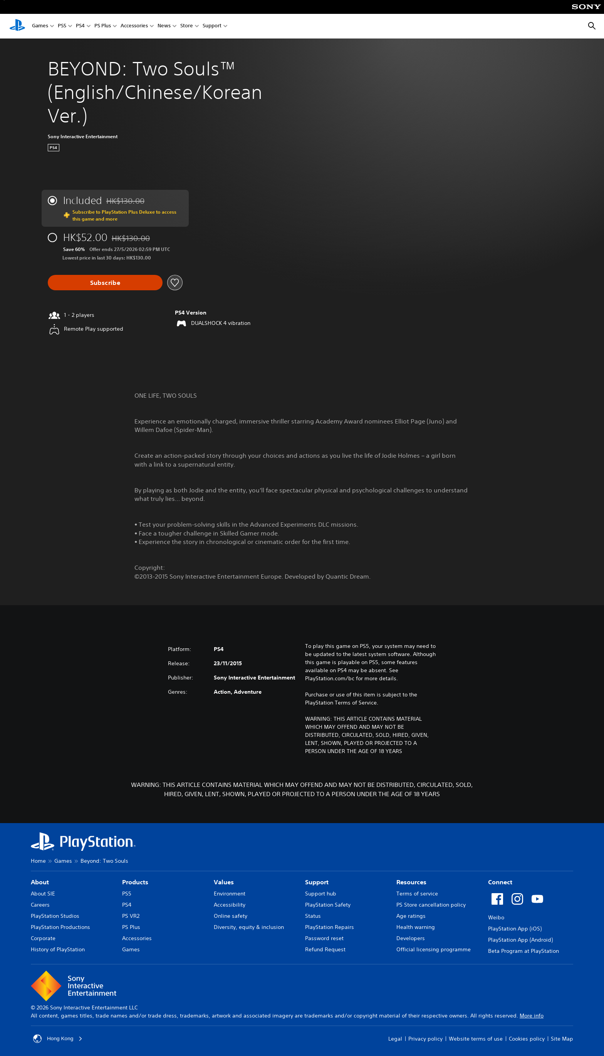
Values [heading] (224, 882)
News (164, 26)
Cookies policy (527, 1038)
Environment (229, 893)
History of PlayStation (58, 949)
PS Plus (102, 26)
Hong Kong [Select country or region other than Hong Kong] (58, 1038)
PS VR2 (130, 915)
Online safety (230, 915)
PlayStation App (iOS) (515, 928)
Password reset (324, 938)
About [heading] (40, 882)
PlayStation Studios (55, 915)
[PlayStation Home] (17, 26)
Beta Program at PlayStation (523, 950)
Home (38, 860)
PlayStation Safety (328, 904)
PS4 (80, 26)
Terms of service (417, 893)
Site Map (562, 1038)
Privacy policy (425, 1038)
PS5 (62, 26)
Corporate (43, 938)
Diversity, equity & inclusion (249, 927)
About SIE (43, 893)
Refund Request (325, 949)
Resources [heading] (411, 882)
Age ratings (411, 915)
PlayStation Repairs (329, 927)
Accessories (134, 26)
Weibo (496, 917)
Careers (40, 904)
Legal (395, 1038)
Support (212, 26)
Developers (410, 938)
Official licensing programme (433, 949)
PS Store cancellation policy (431, 904)
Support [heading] (317, 882)
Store (186, 26)
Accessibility (229, 904)
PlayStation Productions (60, 927)
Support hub (320, 893)
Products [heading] (135, 882)
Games (40, 26)
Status (313, 915)
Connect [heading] (500, 882)
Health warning (415, 927)
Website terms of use (476, 1038)
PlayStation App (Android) (520, 939)
